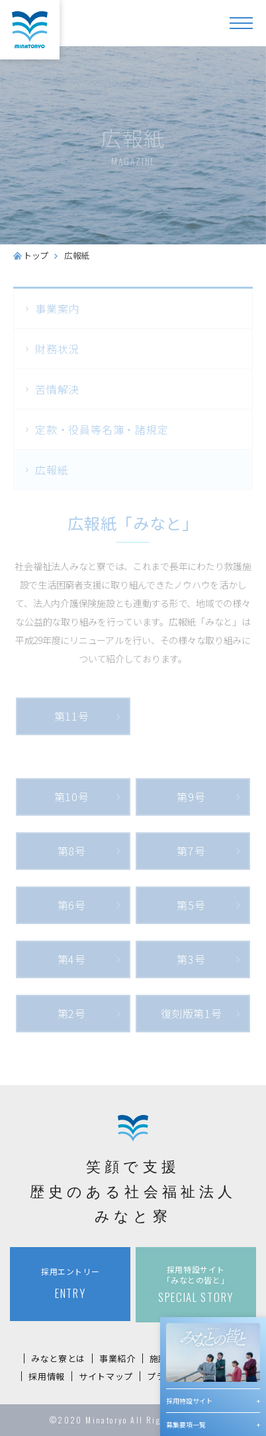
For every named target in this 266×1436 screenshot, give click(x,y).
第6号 (72, 905)
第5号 (191, 905)
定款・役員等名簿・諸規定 (102, 429)
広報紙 (51, 470)
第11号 (71, 716)
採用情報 (46, 1376)
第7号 (191, 851)
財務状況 (57, 349)
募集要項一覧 (186, 1424)
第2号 (72, 1013)
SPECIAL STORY (195, 1285)
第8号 (72, 851)
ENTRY (70, 1283)
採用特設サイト (189, 1401)
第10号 (71, 797)
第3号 (191, 959)
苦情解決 (57, 389)
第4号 (72, 959)
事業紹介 (117, 1358)
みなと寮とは (58, 1358)
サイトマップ (106, 1376)
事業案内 (57, 308)
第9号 (191, 797)
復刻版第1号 (191, 1013)
